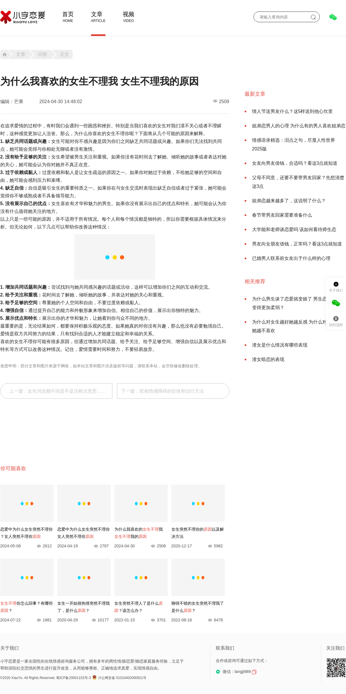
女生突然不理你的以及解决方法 (197, 533)
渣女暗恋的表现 (268, 359)
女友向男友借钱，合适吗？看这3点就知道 (295, 163)
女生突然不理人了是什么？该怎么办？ (138, 607)
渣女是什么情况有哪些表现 (279, 345)
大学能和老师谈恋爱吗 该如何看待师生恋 (294, 229)
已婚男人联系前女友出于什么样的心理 (291, 258)
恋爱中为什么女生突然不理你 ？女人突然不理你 (26, 533)
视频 (128, 14)
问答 (43, 54)
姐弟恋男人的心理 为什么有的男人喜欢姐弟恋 (298, 125)
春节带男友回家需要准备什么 (282, 215)
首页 (68, 14)
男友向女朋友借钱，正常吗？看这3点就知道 (297, 243)
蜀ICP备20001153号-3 (73, 678)
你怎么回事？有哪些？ (26, 607)
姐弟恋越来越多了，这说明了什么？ (289, 200)
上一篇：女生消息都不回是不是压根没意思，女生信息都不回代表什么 (61, 391)
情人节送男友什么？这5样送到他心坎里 (292, 111)
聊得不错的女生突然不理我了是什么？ (197, 607)
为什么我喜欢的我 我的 (138, 533)
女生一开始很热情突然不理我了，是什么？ (83, 607)
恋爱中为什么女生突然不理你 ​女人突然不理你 (83, 533)
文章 (97, 14)
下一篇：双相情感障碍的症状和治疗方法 (162, 391)
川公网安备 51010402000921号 (119, 678)
